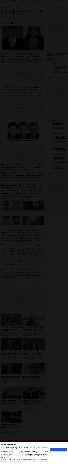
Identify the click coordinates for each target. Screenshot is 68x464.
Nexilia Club (58, 453)
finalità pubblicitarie (38, 454)
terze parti (22, 451)
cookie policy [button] (20, 448)
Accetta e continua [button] (58, 449)
